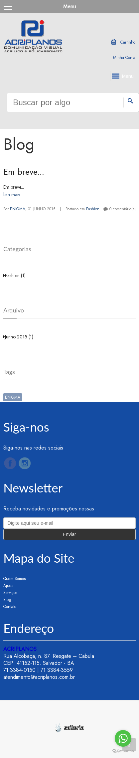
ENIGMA (17, 209)
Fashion (92, 209)
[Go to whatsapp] (123, 738)
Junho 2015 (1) (18, 336)
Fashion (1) (14, 275)
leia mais (11, 194)
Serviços (10, 593)
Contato (9, 607)
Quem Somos (14, 579)
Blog (7, 600)
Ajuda (8, 586)
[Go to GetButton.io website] (123, 751)
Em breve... (23, 171)
